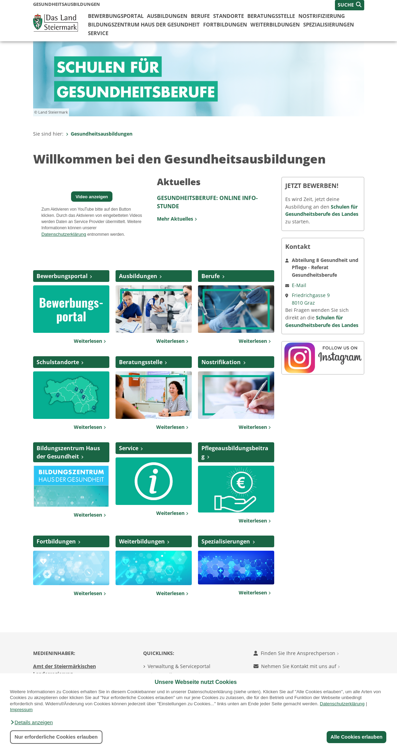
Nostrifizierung (321, 15)
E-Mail (299, 285)
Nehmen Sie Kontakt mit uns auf (297, 666)
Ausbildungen (167, 15)
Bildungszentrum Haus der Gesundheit (144, 24)
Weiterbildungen (275, 24)
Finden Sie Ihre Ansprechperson (296, 653)
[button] (31, 722)
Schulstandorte (58, 362)
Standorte (228, 15)
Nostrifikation (221, 362)
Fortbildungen (225, 24)
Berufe (200, 15)
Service (98, 33)
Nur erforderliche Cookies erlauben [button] (56, 737)
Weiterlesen (90, 341)
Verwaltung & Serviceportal (179, 666)
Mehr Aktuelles (177, 218)
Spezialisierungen (328, 24)
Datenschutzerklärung (342, 703)
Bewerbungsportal (115, 15)
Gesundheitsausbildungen (99, 133)
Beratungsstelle (271, 15)
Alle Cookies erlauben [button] (356, 737)
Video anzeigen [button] (92, 196)
